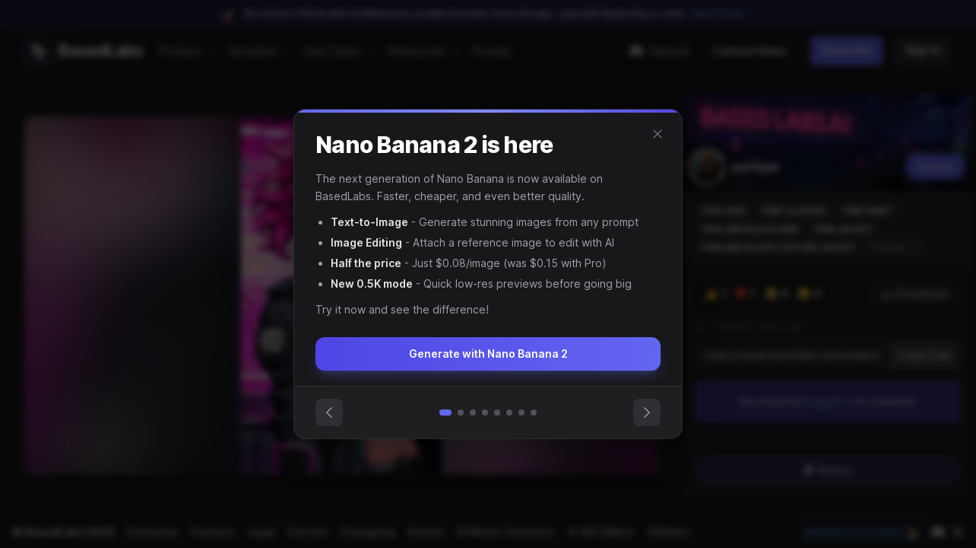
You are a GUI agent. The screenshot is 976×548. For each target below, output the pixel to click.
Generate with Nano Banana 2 (488, 353)
